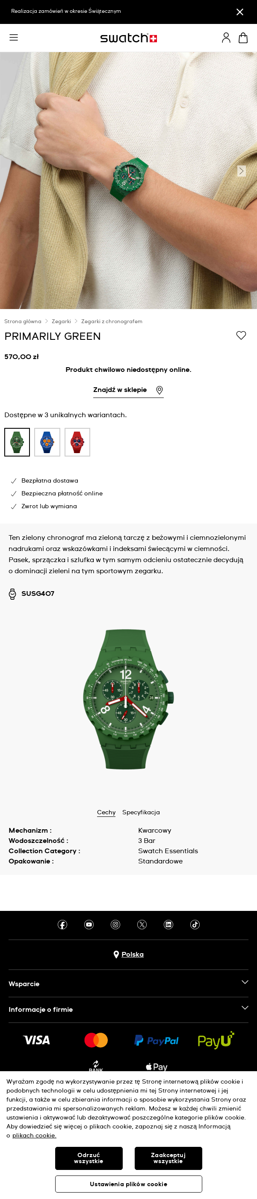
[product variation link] (17, 442)
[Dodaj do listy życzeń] (241, 336)
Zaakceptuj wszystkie (168, 1158)
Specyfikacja (141, 813)
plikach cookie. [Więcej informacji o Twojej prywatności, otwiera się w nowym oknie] (34, 1136)
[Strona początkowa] (128, 38)
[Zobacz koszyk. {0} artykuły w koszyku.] (243, 37)
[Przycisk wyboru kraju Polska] (128, 954)
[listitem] (17, 444)
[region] (128, 416)
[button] (14, 37)
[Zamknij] (240, 12)
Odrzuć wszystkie (88, 1158)
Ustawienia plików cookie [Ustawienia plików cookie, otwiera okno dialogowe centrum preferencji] (128, 1184)
